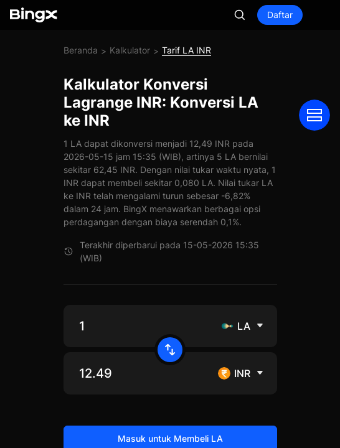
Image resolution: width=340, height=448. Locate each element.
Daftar (280, 14)
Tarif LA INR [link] (186, 50)
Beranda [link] (81, 50)
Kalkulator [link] (130, 50)
